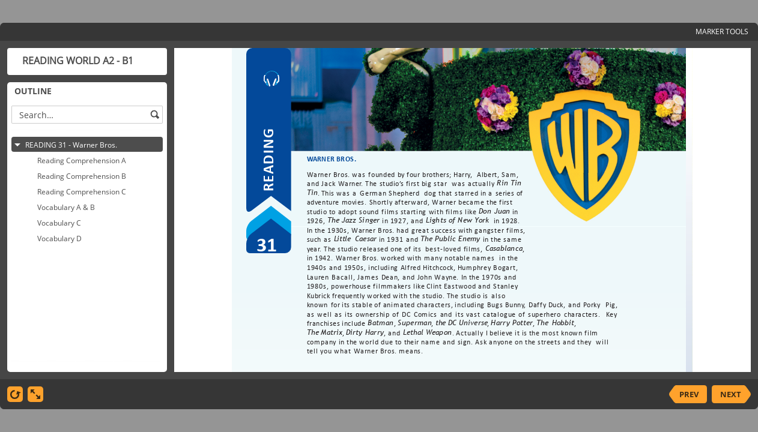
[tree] (87, 245)
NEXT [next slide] (730, 394)
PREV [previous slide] (689, 394)
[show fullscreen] (35, 394)
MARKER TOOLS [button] (722, 31)
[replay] (15, 394)
